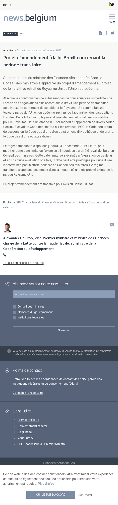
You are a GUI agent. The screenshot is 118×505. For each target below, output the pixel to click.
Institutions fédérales (31, 317)
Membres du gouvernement (35, 312)
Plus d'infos (46, 484)
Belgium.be (25, 432)
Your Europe (26, 438)
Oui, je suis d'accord (50, 494)
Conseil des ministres (31, 307)
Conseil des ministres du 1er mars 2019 (39, 50)
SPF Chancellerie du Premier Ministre (42, 444)
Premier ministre (28, 420)
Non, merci (85, 494)
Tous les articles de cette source (23, 262)
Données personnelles (59, 463)
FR (5, 5)
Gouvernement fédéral (32, 426)
